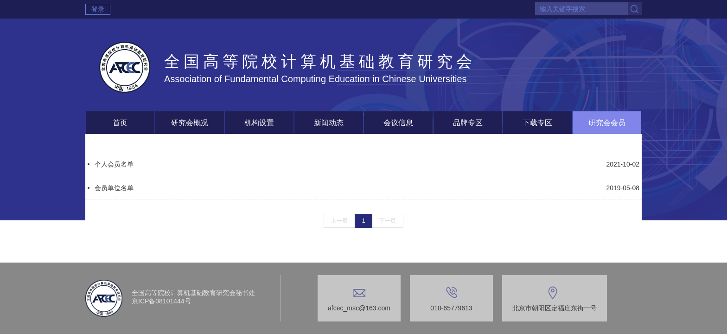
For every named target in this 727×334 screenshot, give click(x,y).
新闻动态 (329, 123)
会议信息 (398, 123)
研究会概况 (189, 123)
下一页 (387, 221)
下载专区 (537, 123)
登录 (97, 9)
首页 (120, 123)
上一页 (339, 221)
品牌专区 (468, 123)
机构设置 (259, 123)
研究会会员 (606, 123)
